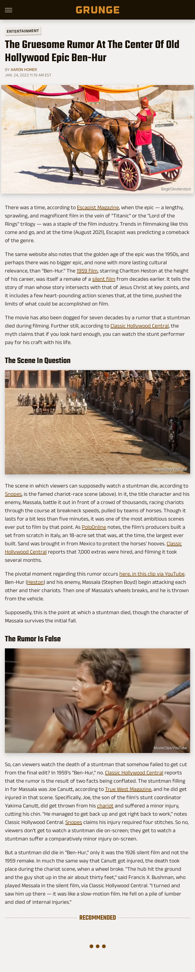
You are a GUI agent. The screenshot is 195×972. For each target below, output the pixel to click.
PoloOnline (94, 527)
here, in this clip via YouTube (152, 574)
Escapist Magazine (98, 207)
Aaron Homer (24, 69)
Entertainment (23, 31)
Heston (35, 582)
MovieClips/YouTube (170, 469)
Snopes (13, 494)
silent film (103, 279)
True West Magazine (128, 789)
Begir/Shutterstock (176, 189)
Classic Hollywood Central (139, 326)
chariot (105, 806)
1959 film (87, 271)
